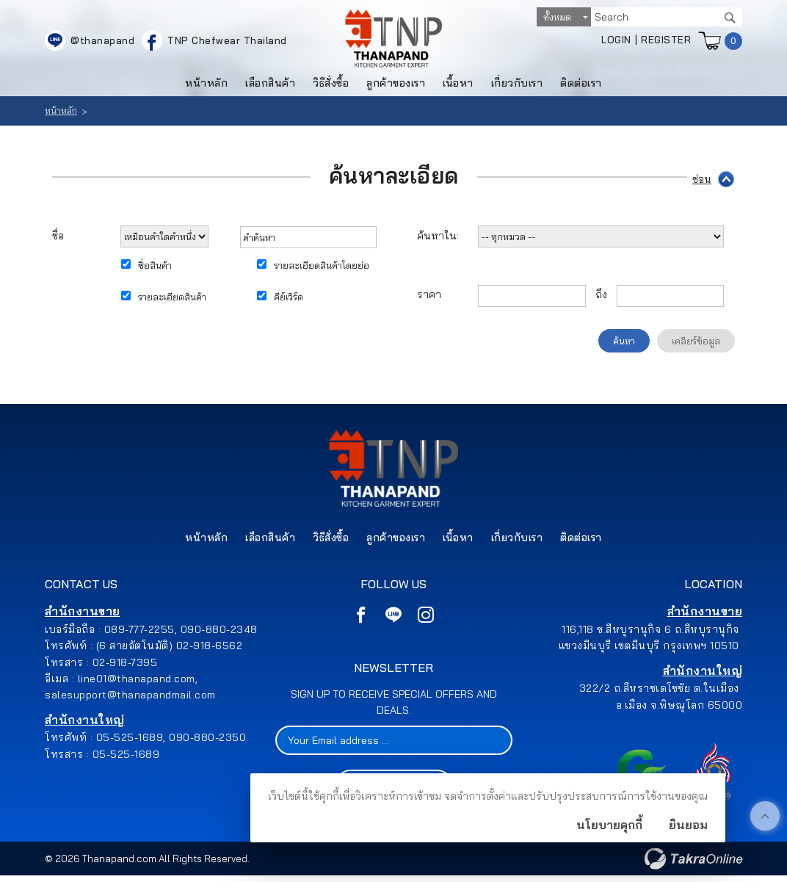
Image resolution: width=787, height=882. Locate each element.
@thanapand (102, 42)
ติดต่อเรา (581, 86)
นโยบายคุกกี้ (609, 824)
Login (616, 42)
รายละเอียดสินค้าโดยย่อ (321, 268)
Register (666, 42)
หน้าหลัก (206, 86)
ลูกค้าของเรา (395, 86)
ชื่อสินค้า (155, 268)
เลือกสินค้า (270, 86)
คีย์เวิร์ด (288, 300)
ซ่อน (701, 181)
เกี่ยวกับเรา (517, 86)
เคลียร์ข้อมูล (696, 344)
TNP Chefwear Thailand (227, 42)
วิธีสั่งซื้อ (331, 86)
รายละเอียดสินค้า (172, 300)
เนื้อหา (458, 86)
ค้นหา (624, 344)
